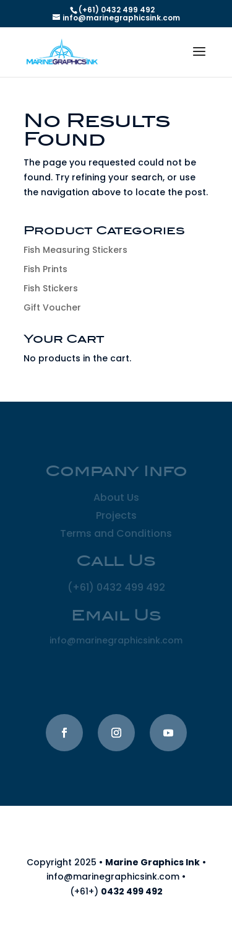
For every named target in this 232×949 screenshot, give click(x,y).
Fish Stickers (51, 288)
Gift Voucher (52, 307)
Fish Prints (45, 269)
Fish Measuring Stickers (75, 250)
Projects (116, 515)
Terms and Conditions (116, 533)
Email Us (116, 616)
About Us (116, 497)
